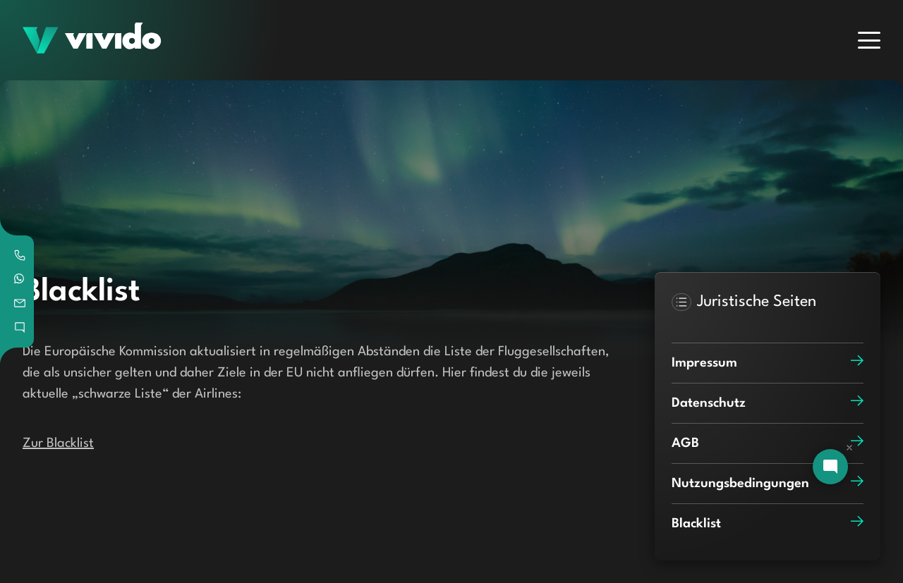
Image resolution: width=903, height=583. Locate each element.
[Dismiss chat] (849, 448)
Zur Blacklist (58, 443)
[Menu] (869, 40)
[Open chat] (830, 466)
